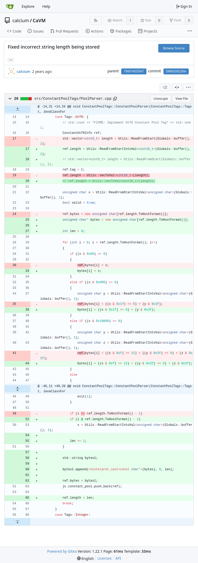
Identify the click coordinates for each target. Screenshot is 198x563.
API (118, 558)
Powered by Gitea (62, 551)
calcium (20, 20)
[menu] (188, 87)
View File (181, 98)
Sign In (184, 6)
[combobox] (165, 87)
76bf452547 (134, 71)
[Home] (10, 6)
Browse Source (174, 48)
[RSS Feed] (96, 20)
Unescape (161, 98)
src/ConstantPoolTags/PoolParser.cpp (72, 99)
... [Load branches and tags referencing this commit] (10, 59)
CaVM (39, 20)
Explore (28, 6)
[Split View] (176, 87)
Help (46, 6)
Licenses (104, 558)
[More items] (190, 31)
